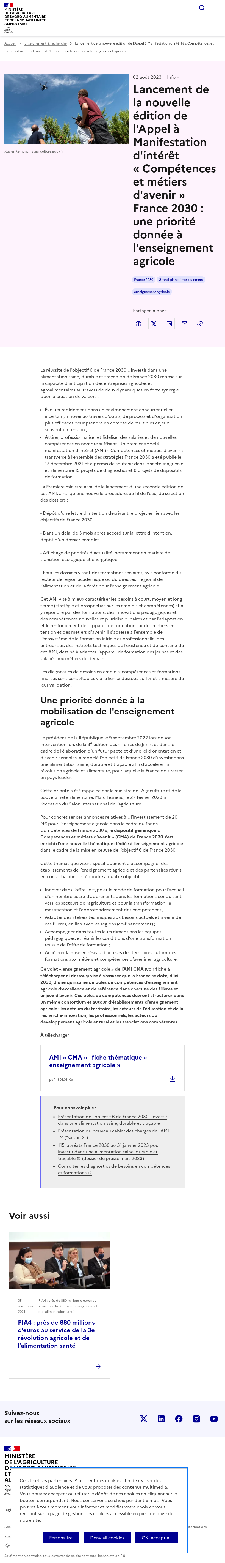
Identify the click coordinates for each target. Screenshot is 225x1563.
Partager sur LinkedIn (169, 323)
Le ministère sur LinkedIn (161, 1418)
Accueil (10, 43)
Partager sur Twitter (153, 323)
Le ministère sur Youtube (214, 1418)
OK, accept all (156, 1537)
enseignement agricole (152, 291)
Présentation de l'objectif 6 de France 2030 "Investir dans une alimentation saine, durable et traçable (112, 1119)
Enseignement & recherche (45, 43)
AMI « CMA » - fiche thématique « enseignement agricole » (98, 1061)
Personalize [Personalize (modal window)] (61, 1537)
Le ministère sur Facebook (178, 1418)
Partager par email (184, 323)
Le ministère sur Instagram (196, 1418)
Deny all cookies (107, 1537)
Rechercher (201, 7)
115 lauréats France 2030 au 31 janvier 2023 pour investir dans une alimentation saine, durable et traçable (109, 1152)
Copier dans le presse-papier (200, 323)
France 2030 (143, 279)
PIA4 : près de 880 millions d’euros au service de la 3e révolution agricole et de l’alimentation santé (56, 1334)
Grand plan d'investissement (181, 279)
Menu (217, 7)
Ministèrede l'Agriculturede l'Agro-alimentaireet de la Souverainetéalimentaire (25, 16)
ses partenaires (56, 1480)
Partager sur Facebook (138, 323)
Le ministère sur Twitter (143, 1418)
